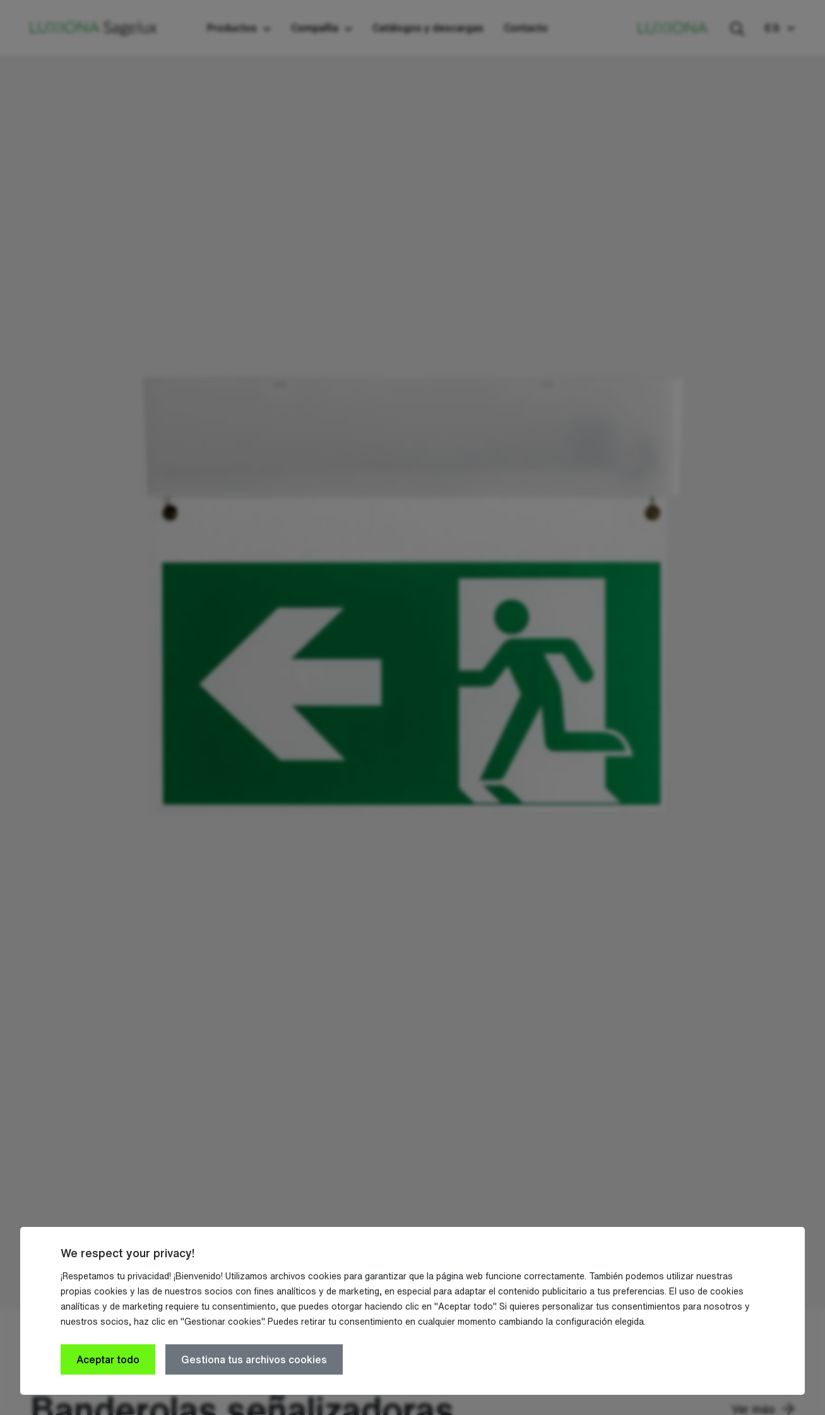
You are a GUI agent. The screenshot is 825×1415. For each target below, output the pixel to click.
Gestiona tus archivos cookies (254, 1359)
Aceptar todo (107, 1359)
